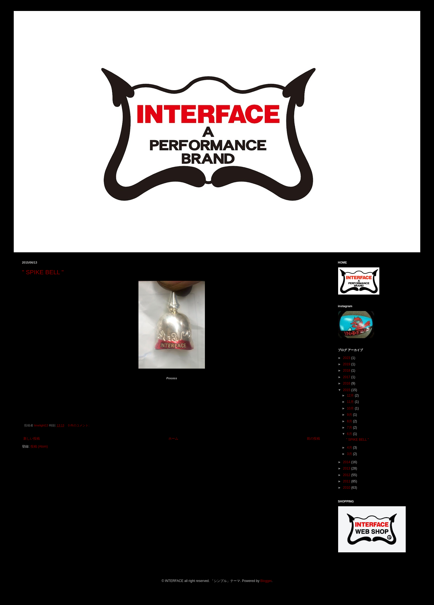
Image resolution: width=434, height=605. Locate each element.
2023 (347, 358)
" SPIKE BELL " (43, 272)
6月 (350, 434)
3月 (350, 454)
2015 (347, 390)
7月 (350, 427)
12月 (351, 395)
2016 (347, 383)
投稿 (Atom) (39, 446)
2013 (347, 468)
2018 (347, 370)
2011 (347, 481)
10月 (351, 408)
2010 (347, 488)
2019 (347, 364)
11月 (351, 402)
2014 (347, 462)
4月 (350, 447)
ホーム (173, 438)
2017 (347, 377)
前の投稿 (313, 438)
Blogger (266, 581)
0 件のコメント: (79, 425)
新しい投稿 (31, 438)
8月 (350, 421)
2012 (347, 475)
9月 (350, 415)
